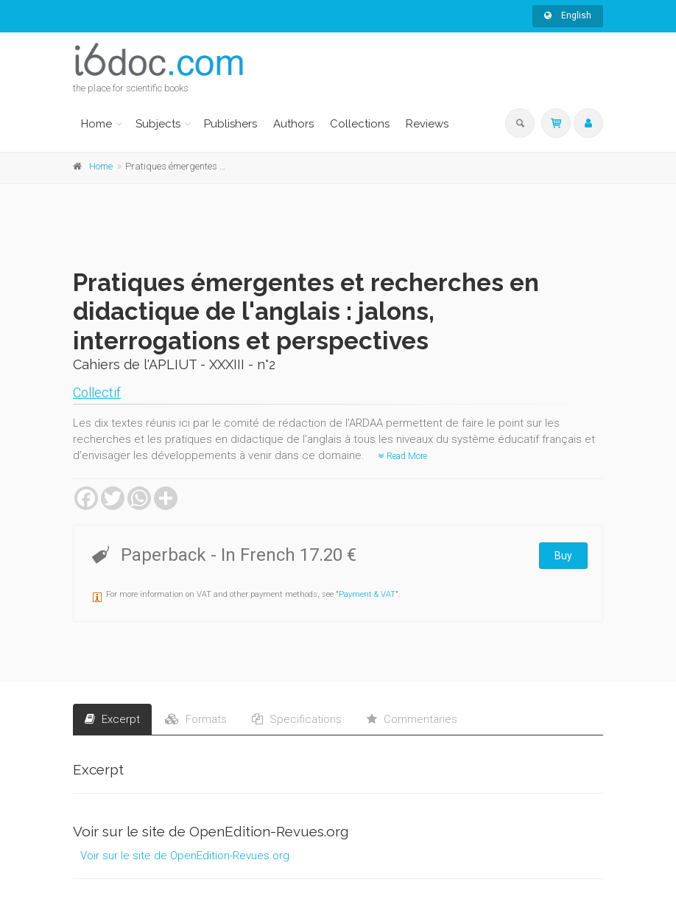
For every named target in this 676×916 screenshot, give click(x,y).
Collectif (97, 392)
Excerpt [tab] (112, 719)
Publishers (230, 123)
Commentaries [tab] (412, 719)
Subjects (157, 123)
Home (96, 123)
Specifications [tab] (297, 719)
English (567, 15)
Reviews (427, 123)
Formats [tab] (196, 719)
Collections (360, 123)
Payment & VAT (367, 594)
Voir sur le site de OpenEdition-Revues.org (184, 855)
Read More (403, 456)
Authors (293, 123)
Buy (563, 556)
